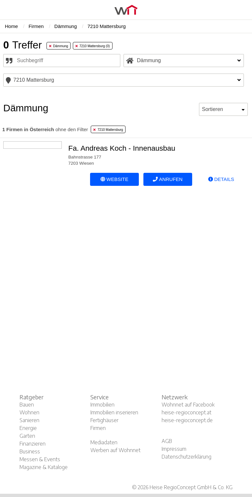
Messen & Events (40, 459)
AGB (167, 441)
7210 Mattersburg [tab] (108, 129)
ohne (45, 129)
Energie (28, 428)
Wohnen (29, 412)
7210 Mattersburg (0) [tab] (92, 46)
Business (30, 451)
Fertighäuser (104, 420)
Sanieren (29, 420)
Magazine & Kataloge (44, 467)
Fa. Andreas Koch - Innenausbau (121, 148)
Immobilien (102, 404)
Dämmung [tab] (58, 46)
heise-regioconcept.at (186, 412)
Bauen (27, 404)
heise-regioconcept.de (187, 420)
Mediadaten (103, 442)
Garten (27, 436)
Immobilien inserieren (114, 412)
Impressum (174, 449)
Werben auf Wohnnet (115, 450)
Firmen (98, 428)
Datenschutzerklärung (186, 456)
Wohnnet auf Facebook (188, 404)
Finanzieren (33, 443)
